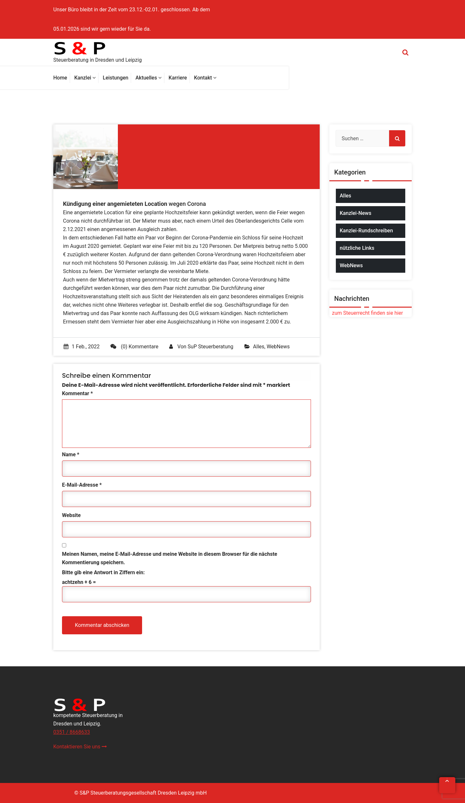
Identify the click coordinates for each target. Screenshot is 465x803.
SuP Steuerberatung (210, 346)
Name (70, 454)
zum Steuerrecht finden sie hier (366, 313)
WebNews (278, 346)
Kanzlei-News (355, 213)
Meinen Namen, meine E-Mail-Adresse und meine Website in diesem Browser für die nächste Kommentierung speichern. (169, 558)
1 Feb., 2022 (81, 346)
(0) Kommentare (134, 346)
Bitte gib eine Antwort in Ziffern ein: (103, 572)
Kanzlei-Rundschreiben (366, 230)
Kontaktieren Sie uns (80, 747)
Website (71, 515)
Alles (258, 346)
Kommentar (77, 393)
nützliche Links (357, 248)
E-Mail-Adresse (82, 485)
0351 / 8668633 (71, 732)
